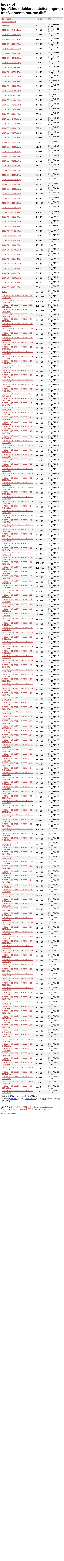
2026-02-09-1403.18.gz (11, 96)
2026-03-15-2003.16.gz (11, 189)
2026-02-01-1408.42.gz (11, 81)
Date (50, 19)
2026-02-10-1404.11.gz (11, 100)
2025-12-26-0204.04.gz (11, 63)
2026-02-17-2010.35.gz (11, 124)
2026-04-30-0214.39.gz (11, 283)
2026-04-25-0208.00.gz (11, 278)
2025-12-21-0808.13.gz (11, 53)
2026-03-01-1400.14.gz (11, 156)
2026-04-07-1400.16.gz (11, 231)
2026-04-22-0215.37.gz (11, 269)
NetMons (12, 1113)
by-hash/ (5, 25)
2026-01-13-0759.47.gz (11, 72)
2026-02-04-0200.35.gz (11, 86)
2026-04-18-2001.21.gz (11, 254)
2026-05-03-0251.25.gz (11, 287)
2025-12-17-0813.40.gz (11, 39)
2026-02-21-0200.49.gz (11, 138)
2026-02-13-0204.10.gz (11, 114)
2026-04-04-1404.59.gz (11, 226)
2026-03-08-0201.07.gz (11, 175)
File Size (39, 19)
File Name (6, 19)
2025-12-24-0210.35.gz (11, 58)
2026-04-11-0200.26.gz (11, 245)
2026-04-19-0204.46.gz (11, 259)
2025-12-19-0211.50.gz (11, 49)
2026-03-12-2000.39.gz (11, 184)
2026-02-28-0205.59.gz (11, 152)
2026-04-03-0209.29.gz (11, 222)
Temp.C (4, 1113)
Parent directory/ (9, 22)
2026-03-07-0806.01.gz (11, 170)
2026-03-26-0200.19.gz (11, 208)
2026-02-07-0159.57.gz (11, 91)
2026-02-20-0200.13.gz (11, 133)
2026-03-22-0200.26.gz (11, 198)
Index (4, 292)
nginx (13, 1109)
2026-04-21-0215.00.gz (11, 264)
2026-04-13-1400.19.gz (11, 250)
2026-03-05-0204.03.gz (11, 166)
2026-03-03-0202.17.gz (11, 161)
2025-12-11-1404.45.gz (11, 30)
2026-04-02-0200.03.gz (11, 217)
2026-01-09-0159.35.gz (11, 67)
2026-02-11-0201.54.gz (11, 105)
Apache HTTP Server (28, 1109)
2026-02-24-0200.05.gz (11, 147)
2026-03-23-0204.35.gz (11, 203)
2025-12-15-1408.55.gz (11, 35)
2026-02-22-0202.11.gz (11, 142)
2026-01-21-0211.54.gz (11, 77)
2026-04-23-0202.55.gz (11, 273)
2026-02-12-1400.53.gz (11, 109)
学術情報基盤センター (24, 1107)
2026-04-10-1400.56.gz (11, 240)
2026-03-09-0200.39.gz (11, 180)
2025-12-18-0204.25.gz (11, 44)
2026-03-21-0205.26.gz (11, 194)
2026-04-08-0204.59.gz (11, 236)
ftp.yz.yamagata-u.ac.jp (43, 1107)
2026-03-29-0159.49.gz (11, 212)
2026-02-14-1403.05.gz (11, 119)
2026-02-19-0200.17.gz (11, 128)
